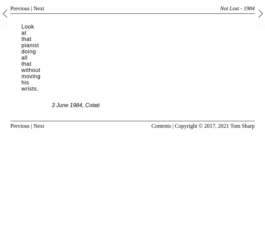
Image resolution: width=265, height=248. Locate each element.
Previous (20, 8)
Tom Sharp (242, 126)
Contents (161, 126)
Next (38, 8)
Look (27, 27)
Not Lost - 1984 (237, 8)
